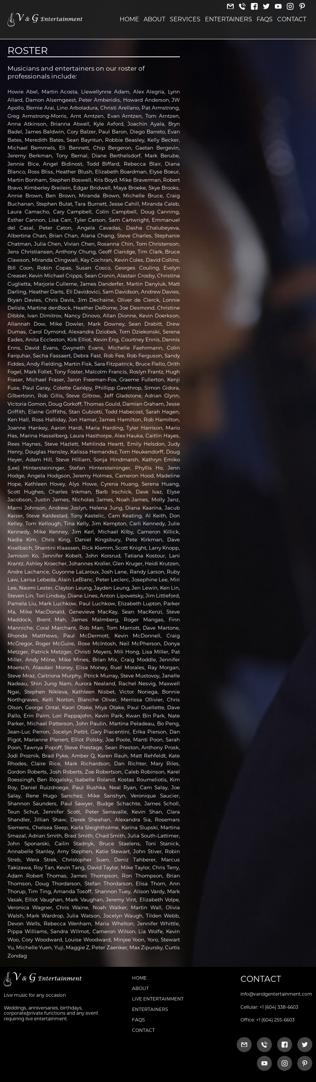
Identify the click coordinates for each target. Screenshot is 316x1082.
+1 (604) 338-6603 (279, 1007)
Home (129, 19)
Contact (291, 19)
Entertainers (228, 19)
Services (185, 19)
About (154, 19)
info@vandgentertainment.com (276, 994)
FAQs (265, 19)
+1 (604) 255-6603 (275, 1020)
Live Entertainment (158, 999)
